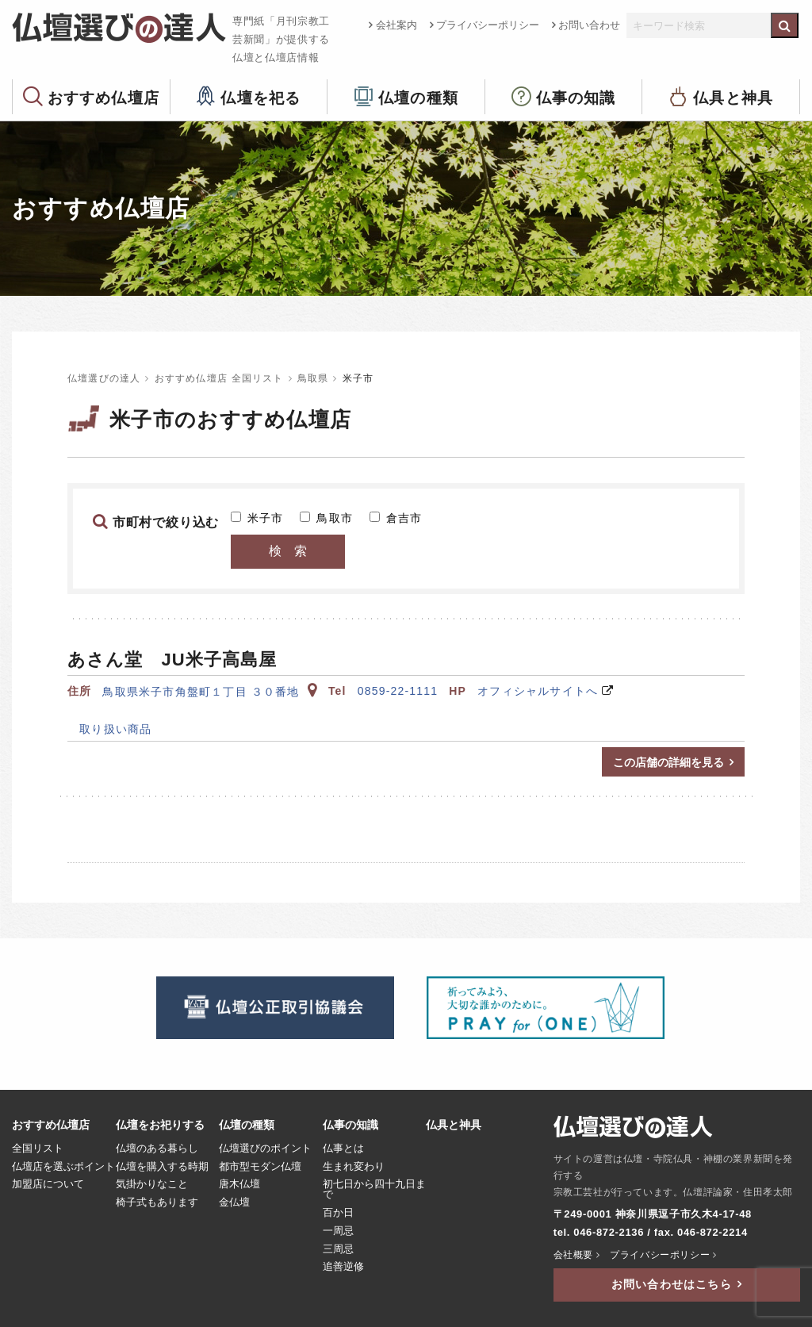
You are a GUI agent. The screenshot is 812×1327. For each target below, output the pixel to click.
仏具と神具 (733, 97)
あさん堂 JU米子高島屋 (172, 659)
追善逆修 (343, 1266)
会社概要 (573, 1254)
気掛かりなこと (152, 1184)
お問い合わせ (589, 25)
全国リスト (37, 1148)
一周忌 (338, 1231)
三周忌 (338, 1249)
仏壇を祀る (260, 97)
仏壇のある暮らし (157, 1148)
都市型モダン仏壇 (260, 1166)
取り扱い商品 (109, 729)
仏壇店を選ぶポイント (63, 1166)
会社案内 (396, 25)
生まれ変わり (354, 1166)
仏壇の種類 (418, 97)
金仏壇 (234, 1202)
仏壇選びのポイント (265, 1148)
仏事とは (343, 1148)
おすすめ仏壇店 (103, 97)
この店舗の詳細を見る (668, 762)
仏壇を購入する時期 (162, 1166)
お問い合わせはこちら (671, 1284)
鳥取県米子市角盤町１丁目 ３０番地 (209, 691)
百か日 (338, 1212)
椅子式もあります (157, 1202)
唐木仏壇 (239, 1184)
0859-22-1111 (398, 691)
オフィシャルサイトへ (537, 691)
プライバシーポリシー (487, 25)
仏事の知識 (576, 97)
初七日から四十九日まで (374, 1189)
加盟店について (48, 1184)
